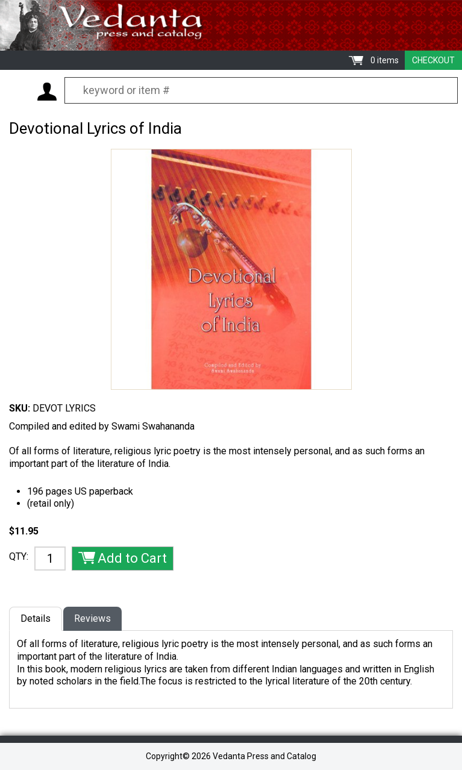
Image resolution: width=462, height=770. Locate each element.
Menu (18, 91)
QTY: (18, 556)
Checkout (433, 60)
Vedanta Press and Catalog (231, 25)
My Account (47, 92)
